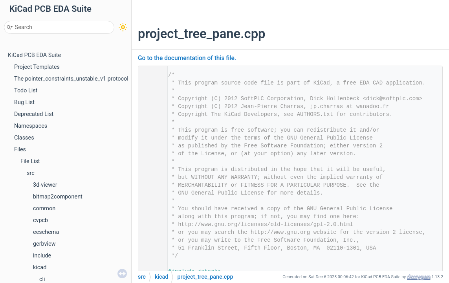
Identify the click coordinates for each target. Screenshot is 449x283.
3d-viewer (45, 185)
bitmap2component (57, 196)
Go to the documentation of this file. (187, 58)
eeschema (46, 232)
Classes (24, 137)
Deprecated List (33, 114)
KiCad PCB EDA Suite (34, 55)
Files (20, 149)
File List (30, 161)
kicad (39, 267)
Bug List (24, 102)
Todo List (25, 90)
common (44, 208)
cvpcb (40, 220)
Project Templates (37, 67)
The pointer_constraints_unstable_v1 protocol (71, 78)
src (31, 173)
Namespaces (30, 126)
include (42, 255)
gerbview (44, 244)
